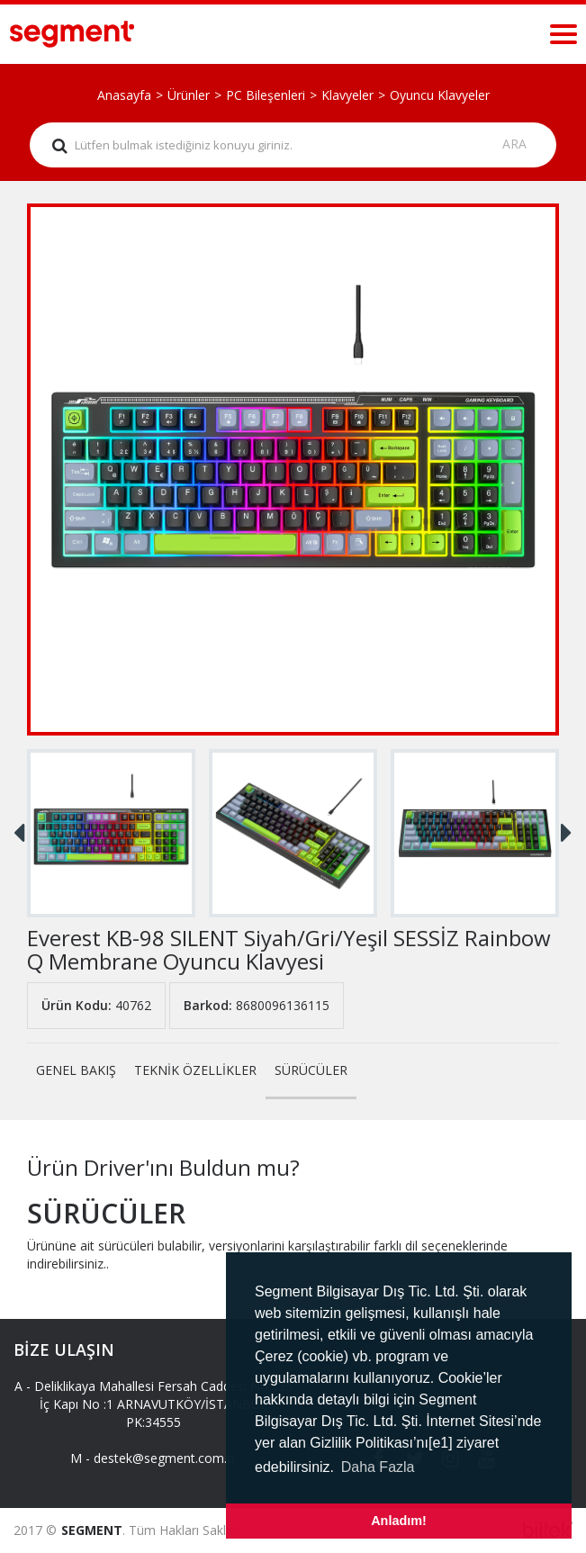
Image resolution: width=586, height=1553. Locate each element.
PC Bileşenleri (265, 95)
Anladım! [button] (399, 1520)
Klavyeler (347, 95)
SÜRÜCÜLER (311, 1070)
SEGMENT (91, 1530)
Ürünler (188, 95)
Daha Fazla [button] (378, 1467)
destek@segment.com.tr (165, 1458)
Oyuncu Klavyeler (440, 95)
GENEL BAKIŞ (76, 1070)
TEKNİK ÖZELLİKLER (195, 1070)
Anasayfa (124, 95)
